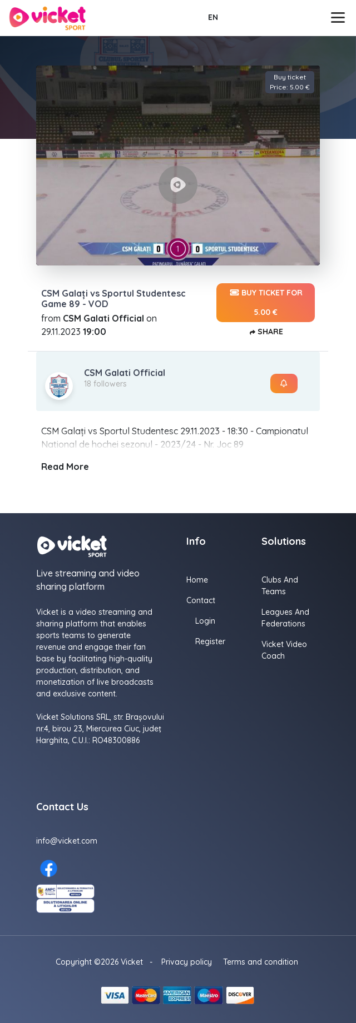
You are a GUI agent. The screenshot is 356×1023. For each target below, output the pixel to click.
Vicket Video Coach (284, 650)
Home (197, 580)
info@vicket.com (66, 841)
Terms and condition (260, 962)
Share (265, 332)
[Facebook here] (48, 868)
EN (213, 17)
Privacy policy (186, 962)
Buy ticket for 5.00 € (266, 300)
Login (205, 621)
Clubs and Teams (279, 585)
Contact (200, 600)
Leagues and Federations (285, 618)
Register (210, 641)
